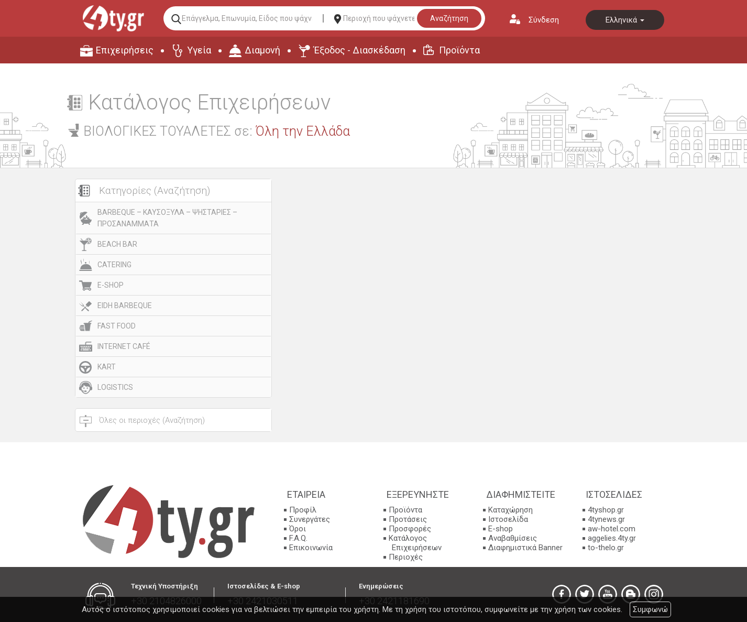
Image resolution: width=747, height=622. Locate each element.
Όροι (297, 528)
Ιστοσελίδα (508, 519)
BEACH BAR (117, 244)
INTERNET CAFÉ (123, 346)
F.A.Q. (298, 538)
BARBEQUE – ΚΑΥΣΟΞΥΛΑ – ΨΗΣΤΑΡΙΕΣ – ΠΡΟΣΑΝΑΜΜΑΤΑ (167, 218)
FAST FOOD (116, 326)
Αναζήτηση (449, 18)
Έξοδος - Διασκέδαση (359, 50)
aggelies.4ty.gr (612, 538)
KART (106, 367)
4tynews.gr (606, 519)
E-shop (500, 528)
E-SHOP (110, 285)
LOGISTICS (115, 387)
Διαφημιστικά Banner (525, 547)
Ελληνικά (625, 20)
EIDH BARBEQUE (124, 305)
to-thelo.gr (606, 547)
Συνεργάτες (309, 519)
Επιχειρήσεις (124, 50)
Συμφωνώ (650, 609)
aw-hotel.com (611, 528)
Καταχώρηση (510, 510)
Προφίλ (302, 510)
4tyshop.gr (606, 510)
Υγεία (199, 50)
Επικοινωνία (311, 547)
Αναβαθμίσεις (512, 538)
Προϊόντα (459, 50)
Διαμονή (262, 50)
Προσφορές (410, 528)
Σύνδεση (544, 20)
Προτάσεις (408, 519)
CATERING (114, 264)
